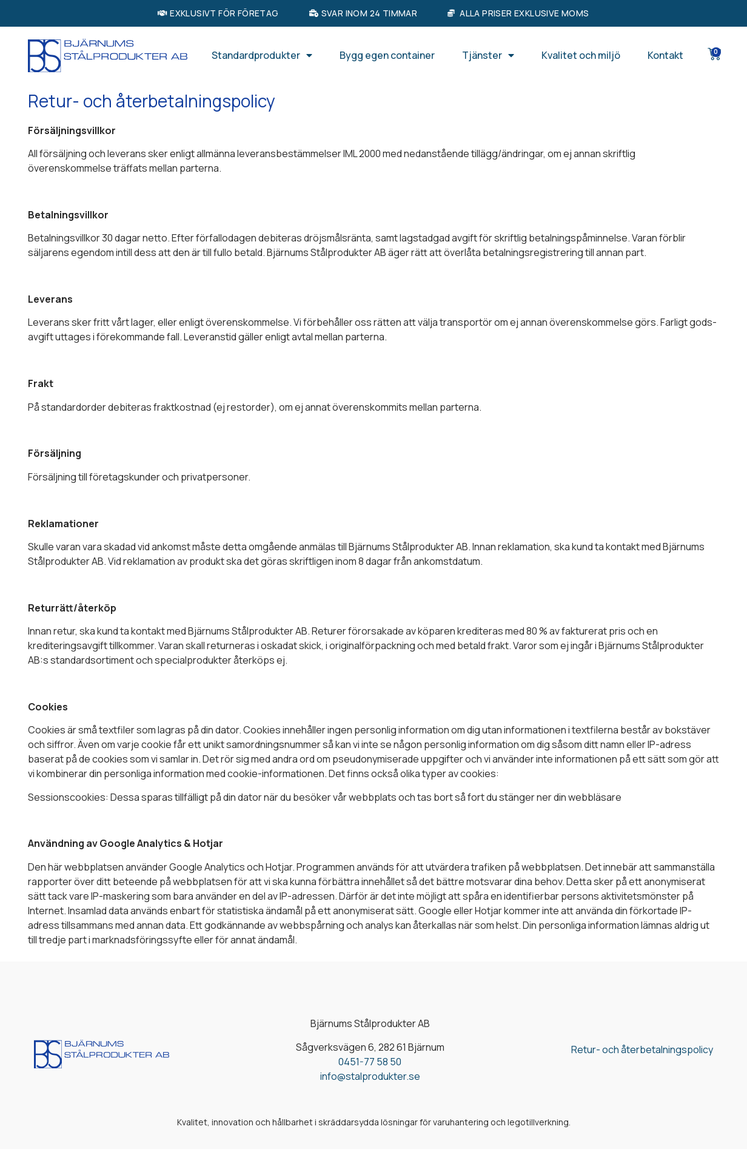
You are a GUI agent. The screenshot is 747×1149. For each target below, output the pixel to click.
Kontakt (665, 55)
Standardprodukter (262, 55)
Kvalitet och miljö (580, 55)
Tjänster (488, 55)
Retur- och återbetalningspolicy (642, 1049)
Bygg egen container (387, 55)
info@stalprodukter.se (370, 1076)
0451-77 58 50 (369, 1061)
